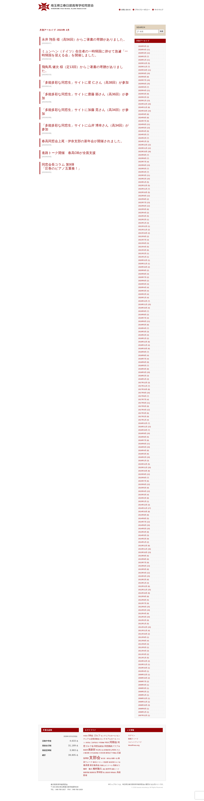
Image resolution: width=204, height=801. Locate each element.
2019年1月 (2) (143, 338)
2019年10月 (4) (144, 308)
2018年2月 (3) (143, 376)
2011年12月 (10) (144, 627)
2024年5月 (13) (144, 128)
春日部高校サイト (155, 4)
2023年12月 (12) (144, 145)
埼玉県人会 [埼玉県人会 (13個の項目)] (100, 750)
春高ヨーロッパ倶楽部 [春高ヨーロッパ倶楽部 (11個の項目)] (100, 762)
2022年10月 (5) (144, 192)
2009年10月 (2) (144, 678)
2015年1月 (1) (143, 501)
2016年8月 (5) (143, 437)
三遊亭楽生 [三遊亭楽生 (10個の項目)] (94, 742)
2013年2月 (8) (143, 580)
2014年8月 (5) (143, 518)
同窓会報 (66, 16)
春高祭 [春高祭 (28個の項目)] (86, 765)
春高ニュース (107, 16)
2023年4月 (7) (143, 172)
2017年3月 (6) (143, 413)
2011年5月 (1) (143, 647)
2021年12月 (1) (144, 226)
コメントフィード (135, 742)
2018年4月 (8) (143, 369)
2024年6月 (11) (144, 124)
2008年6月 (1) (143, 709)
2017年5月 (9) (143, 406)
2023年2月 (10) (144, 179)
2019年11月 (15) (144, 304)
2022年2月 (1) (143, 219)
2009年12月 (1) (144, 675)
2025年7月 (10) (144, 80)
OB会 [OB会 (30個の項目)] (90, 735)
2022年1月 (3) (143, 223)
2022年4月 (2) (143, 213)
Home (42, 16)
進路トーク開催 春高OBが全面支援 (69, 153)
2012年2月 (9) (143, 620)
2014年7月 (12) (144, 522)
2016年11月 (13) (144, 427)
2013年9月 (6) (143, 556)
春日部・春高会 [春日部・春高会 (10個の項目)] (106, 758)
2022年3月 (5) (143, 216)
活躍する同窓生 (93, 16)
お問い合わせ (125, 10)
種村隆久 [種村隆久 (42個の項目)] (97, 768)
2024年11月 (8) (144, 107)
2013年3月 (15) (144, 576)
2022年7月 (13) (144, 202)
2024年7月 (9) (143, 121)
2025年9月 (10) (144, 73)
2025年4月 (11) (144, 90)
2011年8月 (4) (143, 641)
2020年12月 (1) (144, 260)
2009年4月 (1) (143, 685)
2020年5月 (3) (143, 284)
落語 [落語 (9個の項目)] (104, 769)
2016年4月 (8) (143, 450)
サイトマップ (157, 10)
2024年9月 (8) (143, 114)
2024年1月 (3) (143, 141)
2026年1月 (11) (144, 60)
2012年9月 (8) (143, 596)
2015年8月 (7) (143, 478)
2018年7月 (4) (143, 359)
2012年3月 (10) (144, 617)
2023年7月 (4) (143, 162)
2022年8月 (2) (143, 199)
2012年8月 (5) (143, 600)
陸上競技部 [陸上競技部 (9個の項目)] (106, 772)
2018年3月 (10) (144, 372)
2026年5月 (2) (143, 46)
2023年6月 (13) (144, 165)
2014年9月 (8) (143, 515)
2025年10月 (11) (144, 70)
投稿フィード (133, 739)
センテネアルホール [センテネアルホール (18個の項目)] (108, 739)
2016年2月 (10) (144, 457)
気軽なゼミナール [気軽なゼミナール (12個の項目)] (106, 765)
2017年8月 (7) (143, 396)
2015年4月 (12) (144, 491)
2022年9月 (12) (144, 196)
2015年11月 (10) (144, 467)
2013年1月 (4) (143, 583)
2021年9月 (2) (143, 236)
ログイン (131, 735)
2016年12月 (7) (144, 423)
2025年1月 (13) (144, 101)
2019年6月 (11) (144, 321)
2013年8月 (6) (143, 559)
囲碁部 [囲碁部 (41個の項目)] (91, 749)
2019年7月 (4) (143, 318)
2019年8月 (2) (143, 315)
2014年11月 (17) (144, 508)
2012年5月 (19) (144, 610)
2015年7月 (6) (143, 481)
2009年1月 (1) (143, 695)
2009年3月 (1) (143, 688)
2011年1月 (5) (143, 658)
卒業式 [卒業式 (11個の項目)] (107, 742)
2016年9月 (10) (144, 433)
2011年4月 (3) (143, 651)
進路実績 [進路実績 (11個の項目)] (86, 772)
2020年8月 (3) (143, 274)
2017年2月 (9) (143, 416)
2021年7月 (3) (143, 240)
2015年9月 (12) (144, 474)
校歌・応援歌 (121, 16)
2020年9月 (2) (143, 270)
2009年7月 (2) (143, 681)
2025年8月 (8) (143, 77)
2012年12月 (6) (144, 586)
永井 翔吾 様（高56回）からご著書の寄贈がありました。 (84, 39)
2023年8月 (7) (143, 158)
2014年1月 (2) (143, 542)
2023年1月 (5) (143, 182)
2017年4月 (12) (144, 410)
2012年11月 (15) (144, 590)
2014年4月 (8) (143, 532)
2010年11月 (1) (144, 664)
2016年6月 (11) (144, 444)
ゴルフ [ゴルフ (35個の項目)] (97, 735)
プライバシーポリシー (141, 10)
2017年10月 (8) (144, 389)
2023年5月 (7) (143, 169)
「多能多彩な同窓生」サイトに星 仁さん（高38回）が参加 (85, 82)
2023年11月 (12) (144, 148)
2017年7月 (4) (143, 399)
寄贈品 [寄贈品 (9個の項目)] (114, 753)
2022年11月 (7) (144, 189)
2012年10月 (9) (144, 593)
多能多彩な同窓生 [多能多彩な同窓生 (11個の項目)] (110, 750)
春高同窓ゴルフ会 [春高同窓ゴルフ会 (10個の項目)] (114, 762)
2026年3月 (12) (144, 53)
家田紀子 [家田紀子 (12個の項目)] (109, 753)
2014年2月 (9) (143, 539)
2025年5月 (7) (143, 87)
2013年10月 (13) (144, 552)
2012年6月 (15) (144, 607)
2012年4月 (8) (143, 613)
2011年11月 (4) (144, 630)
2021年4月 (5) (143, 247)
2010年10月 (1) (144, 668)
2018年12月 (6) (144, 342)
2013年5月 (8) (143, 569)
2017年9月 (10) (144, 393)
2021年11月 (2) (144, 230)
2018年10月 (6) (144, 348)
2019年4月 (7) (143, 328)
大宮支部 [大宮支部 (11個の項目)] (102, 753)
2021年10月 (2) (144, 233)
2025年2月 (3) (143, 97)
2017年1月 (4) (143, 420)
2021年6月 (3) (143, 243)
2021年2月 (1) (143, 253)
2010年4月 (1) (143, 671)
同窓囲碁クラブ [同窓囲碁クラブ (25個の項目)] (111, 746)
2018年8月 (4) (143, 355)
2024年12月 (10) (144, 104)
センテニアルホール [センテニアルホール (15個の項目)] (108, 736)
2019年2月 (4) (143, 335)
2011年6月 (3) (143, 644)
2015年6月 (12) (144, 484)
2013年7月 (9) (143, 562)
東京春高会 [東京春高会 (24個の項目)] (95, 765)
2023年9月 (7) (143, 155)
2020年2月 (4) (143, 294)
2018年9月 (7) (143, 352)
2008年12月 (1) (144, 698)
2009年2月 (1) (143, 692)
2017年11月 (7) (144, 386)
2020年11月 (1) (144, 264)
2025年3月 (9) (143, 94)
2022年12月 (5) (144, 185)
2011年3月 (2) (143, 654)
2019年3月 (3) (143, 332)
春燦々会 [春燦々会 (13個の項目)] (114, 758)
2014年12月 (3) (144, 505)
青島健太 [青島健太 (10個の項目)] (113, 772)
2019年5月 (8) (143, 325)
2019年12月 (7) (144, 301)
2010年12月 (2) (144, 661)
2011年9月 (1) (143, 637)
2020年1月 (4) (143, 298)
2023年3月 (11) (144, 175)
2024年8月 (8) (143, 118)
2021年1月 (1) (143, 257)
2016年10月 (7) (144, 430)
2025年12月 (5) (144, 63)
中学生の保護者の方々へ (138, 16)
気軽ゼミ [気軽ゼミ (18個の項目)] (116, 765)
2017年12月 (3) (144, 383)
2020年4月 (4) (143, 287)
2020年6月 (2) (143, 281)
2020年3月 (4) (143, 291)
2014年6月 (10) (144, 525)
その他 (153, 16)
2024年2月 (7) (143, 138)
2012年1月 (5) (143, 624)
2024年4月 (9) (143, 131)
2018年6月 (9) (143, 362)
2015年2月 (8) (143, 498)
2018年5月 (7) (143, 366)
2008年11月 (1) (144, 702)
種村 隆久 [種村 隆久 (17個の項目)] (87, 769)
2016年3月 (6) (143, 454)
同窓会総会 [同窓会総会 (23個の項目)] (99, 746)
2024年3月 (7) (143, 134)
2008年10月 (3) (144, 705)
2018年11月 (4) (144, 345)
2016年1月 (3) (143, 461)
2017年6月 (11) (144, 403)
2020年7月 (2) (143, 277)
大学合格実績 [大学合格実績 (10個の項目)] (94, 753)
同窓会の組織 (78, 16)
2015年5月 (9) (143, 488)
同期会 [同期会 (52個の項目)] (113, 742)
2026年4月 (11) (144, 50)
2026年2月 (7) (143, 56)
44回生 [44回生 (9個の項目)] (85, 736)
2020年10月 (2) (144, 267)
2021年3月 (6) (143, 250)
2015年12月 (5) (144, 464)
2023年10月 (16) (144, 152)
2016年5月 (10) (144, 447)
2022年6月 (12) (144, 206)
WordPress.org (133, 745)
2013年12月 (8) (144, 546)
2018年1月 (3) (143, 379)
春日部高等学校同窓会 (66, 7)
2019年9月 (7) (143, 311)
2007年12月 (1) (144, 715)
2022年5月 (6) (143, 209)
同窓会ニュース (54, 16)
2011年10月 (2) (144, 634)
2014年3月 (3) (143, 535)
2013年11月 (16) (144, 549)
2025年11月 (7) (144, 67)
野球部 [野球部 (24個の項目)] (100, 772)
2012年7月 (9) (143, 603)
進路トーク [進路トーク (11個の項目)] (115, 769)
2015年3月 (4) (143, 495)
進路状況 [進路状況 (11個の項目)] (93, 772)
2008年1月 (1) (143, 712)
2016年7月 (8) (143, 440)
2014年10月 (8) (144, 512)
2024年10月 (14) (144, 111)
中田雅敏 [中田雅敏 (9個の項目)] (101, 742)
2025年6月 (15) (144, 84)
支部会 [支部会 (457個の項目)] (94, 757)
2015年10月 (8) (144, 471)
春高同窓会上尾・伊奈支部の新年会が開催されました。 (83, 141)
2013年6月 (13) (144, 566)
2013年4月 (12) (144, 573)
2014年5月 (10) (144, 529)
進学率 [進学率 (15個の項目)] (108, 769)
